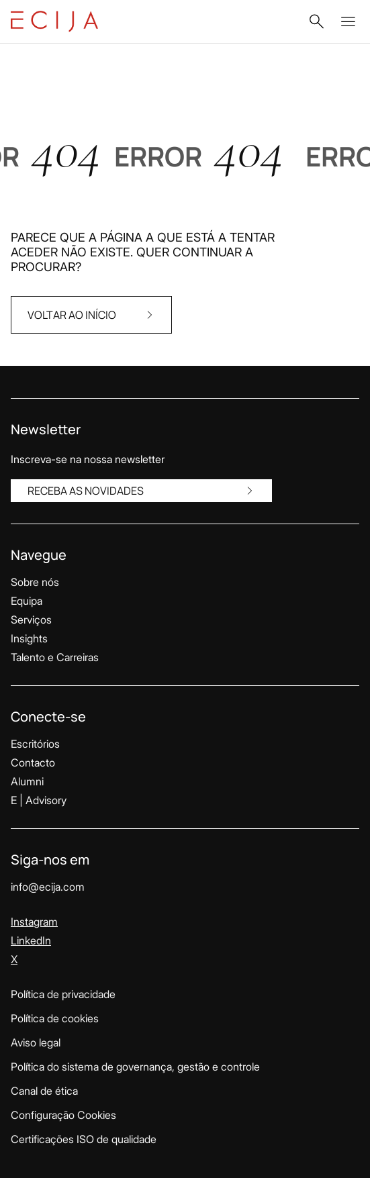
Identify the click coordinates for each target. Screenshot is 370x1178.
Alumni (27, 781)
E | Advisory (38, 800)
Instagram (34, 921)
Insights (29, 638)
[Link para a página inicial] (54, 21)
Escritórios (35, 743)
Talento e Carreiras (55, 657)
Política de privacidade (63, 994)
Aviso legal (35, 1042)
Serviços (31, 619)
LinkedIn (31, 940)
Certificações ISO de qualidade (83, 1139)
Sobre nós (35, 582)
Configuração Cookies (63, 1115)
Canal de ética (44, 1090)
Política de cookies (55, 1018)
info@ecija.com (48, 886)
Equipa (26, 600)
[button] (316, 21)
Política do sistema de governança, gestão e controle (135, 1066)
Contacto (33, 762)
